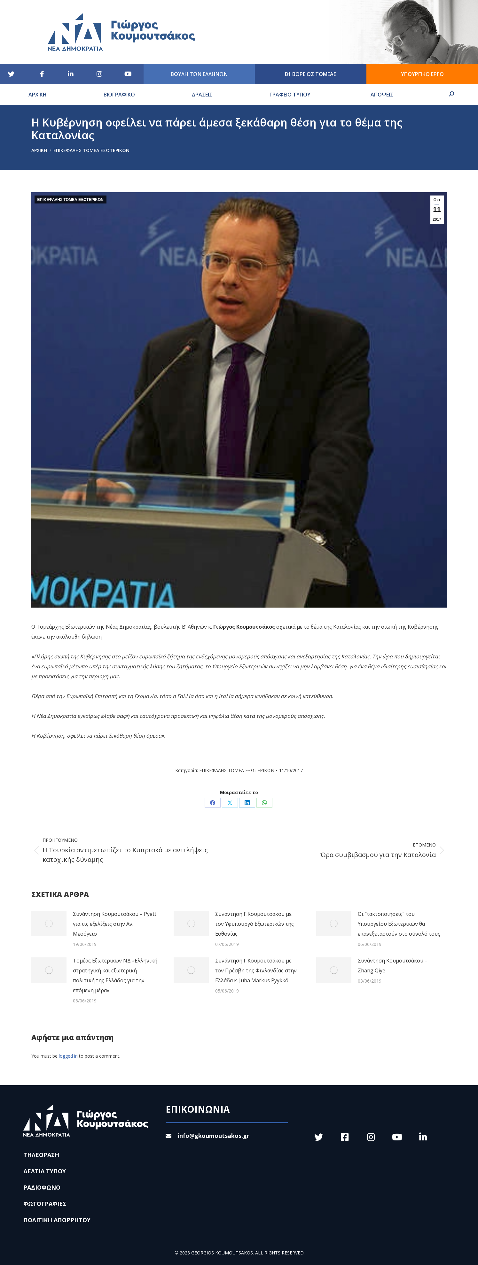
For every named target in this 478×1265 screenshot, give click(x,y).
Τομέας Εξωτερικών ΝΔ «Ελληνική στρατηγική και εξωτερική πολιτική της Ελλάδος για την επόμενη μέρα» (115, 975)
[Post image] (49, 923)
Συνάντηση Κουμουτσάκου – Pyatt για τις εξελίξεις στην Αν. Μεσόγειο (114, 923)
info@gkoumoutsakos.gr (207, 1135)
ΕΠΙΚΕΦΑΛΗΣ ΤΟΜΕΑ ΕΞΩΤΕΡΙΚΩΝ (70, 199)
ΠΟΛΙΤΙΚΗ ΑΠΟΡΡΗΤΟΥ (56, 1220)
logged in (68, 1056)
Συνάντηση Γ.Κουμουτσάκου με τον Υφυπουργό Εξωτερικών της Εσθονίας (254, 923)
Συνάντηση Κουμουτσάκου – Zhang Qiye (392, 965)
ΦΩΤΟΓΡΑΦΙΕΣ (44, 1204)
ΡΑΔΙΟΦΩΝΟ (41, 1187)
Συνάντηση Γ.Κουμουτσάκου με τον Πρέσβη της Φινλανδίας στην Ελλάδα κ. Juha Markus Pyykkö (256, 970)
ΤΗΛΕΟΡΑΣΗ (41, 1155)
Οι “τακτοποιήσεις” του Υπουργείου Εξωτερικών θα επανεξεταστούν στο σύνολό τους (399, 923)
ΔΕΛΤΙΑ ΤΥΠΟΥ (44, 1171)
